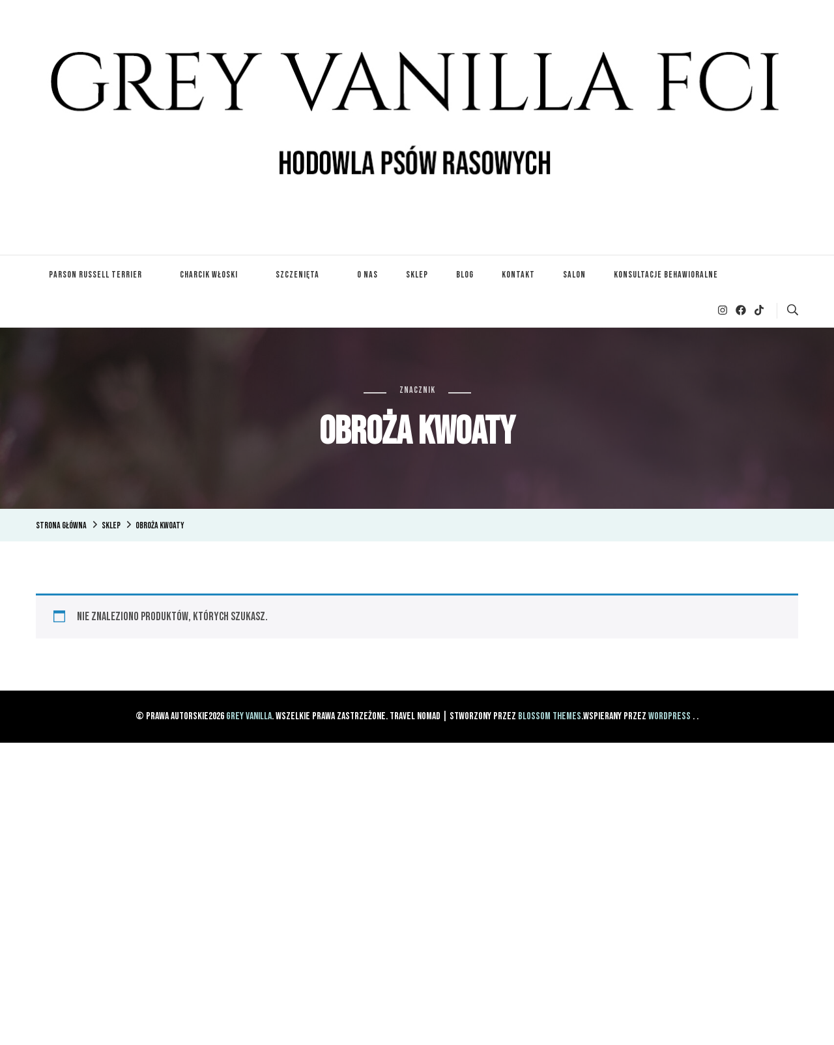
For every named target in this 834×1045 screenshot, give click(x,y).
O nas (367, 274)
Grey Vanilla (249, 716)
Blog (465, 274)
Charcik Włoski (209, 274)
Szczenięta (297, 274)
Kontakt (518, 274)
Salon (574, 274)
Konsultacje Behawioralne (666, 274)
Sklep (417, 274)
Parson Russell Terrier (95, 274)
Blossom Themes (549, 716)
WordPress (669, 716)
